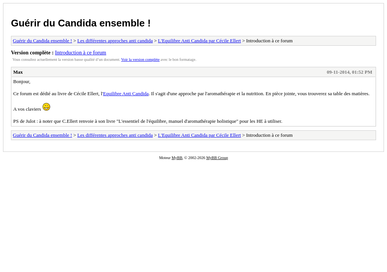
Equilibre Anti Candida (126, 93)
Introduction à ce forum (80, 52)
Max (18, 72)
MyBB (177, 158)
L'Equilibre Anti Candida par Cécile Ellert (199, 40)
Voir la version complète (140, 59)
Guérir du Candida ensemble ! (81, 23)
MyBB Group (217, 158)
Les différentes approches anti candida (115, 40)
